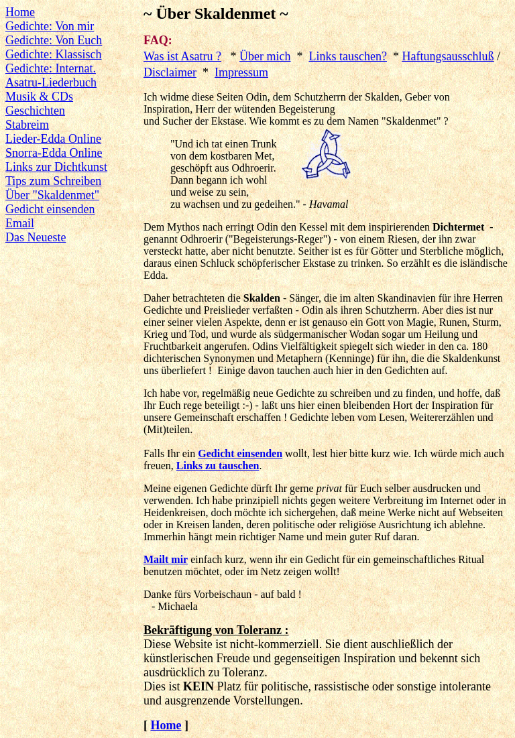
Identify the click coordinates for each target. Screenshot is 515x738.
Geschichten (35, 110)
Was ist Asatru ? (182, 56)
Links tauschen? (348, 56)
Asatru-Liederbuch (51, 82)
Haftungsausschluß (448, 56)
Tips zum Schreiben (53, 181)
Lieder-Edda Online (53, 138)
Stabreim (27, 124)
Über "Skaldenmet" (52, 195)
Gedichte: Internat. (50, 68)
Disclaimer (170, 72)
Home (20, 12)
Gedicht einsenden (50, 209)
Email (19, 223)
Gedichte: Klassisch (53, 54)
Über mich (264, 56)
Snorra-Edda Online (53, 153)
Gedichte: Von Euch (53, 40)
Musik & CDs (39, 96)
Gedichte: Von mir (49, 26)
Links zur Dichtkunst (56, 167)
